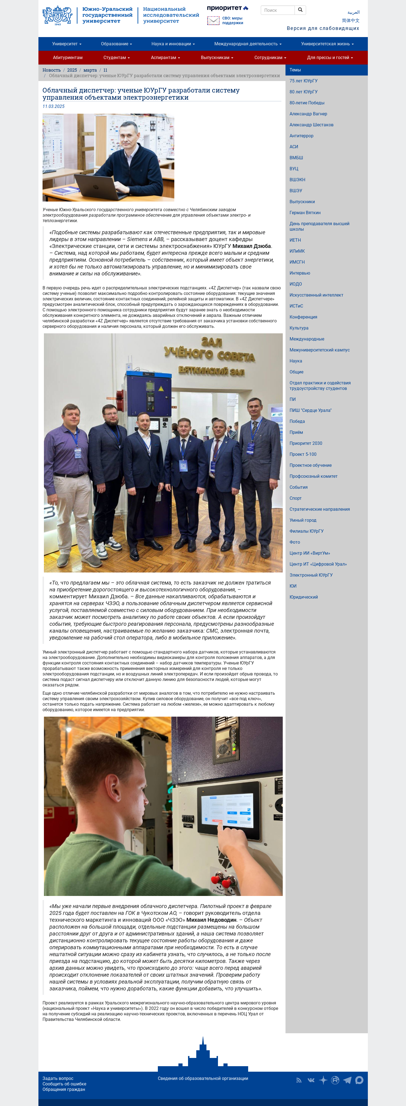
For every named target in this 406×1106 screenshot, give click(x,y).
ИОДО (296, 284)
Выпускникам (217, 57)
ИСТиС (296, 306)
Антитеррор (301, 135)
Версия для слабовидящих (323, 28)
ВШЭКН (297, 179)
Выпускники (302, 201)
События (299, 487)
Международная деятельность (248, 43)
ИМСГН (297, 262)
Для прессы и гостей (330, 57)
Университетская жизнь (327, 43)
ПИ (293, 399)
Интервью (300, 273)
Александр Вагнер (308, 113)
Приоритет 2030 (306, 443)
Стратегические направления (320, 509)
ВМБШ (296, 157)
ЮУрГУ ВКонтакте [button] (311, 1080)
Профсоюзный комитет (314, 476)
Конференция (303, 317)
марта (90, 70)
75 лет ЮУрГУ (304, 80)
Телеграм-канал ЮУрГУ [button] (347, 1080)
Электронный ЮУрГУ (311, 575)
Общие (296, 372)
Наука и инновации (173, 43)
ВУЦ (294, 168)
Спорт (296, 498)
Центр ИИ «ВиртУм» (310, 553)
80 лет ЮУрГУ (304, 91)
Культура (299, 328)
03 (51, 106)
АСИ (294, 146)
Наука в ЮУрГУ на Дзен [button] (323, 1080)
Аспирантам (165, 57)
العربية (354, 12)
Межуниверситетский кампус (320, 350)
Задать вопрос (58, 1078)
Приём (296, 432)
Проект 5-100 (303, 454)
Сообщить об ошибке (64, 1084)
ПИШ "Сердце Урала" (311, 410)
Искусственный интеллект (316, 295)
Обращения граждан (64, 1089)
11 (105, 70)
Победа (297, 421)
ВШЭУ (296, 190)
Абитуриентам (68, 57)
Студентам (116, 57)
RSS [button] (299, 1080)
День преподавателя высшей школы (319, 226)
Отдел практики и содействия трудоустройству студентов (320, 385)
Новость (52, 70)
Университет (67, 43)
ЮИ (293, 586)
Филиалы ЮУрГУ (307, 531)
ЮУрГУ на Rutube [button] (335, 1080)
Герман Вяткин (305, 212)
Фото (295, 542)
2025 (72, 70)
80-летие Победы (307, 102)
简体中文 (351, 20)
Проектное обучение (311, 465)
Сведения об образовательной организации (203, 1078)
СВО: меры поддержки (232, 20)
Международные (307, 339)
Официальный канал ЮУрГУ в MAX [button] (359, 1080)
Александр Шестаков (312, 124)
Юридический (304, 597)
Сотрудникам (270, 57)
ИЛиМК (297, 251)
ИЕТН (295, 240)
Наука (296, 361)
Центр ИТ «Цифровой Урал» (318, 564)
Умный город (303, 520)
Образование (116, 43)
